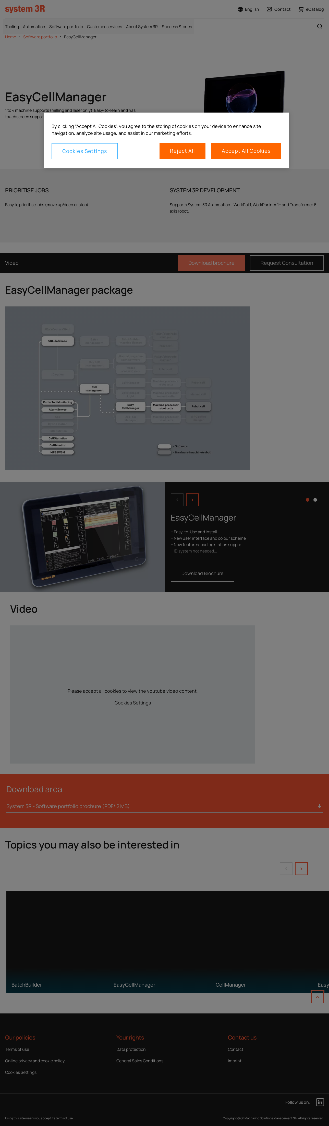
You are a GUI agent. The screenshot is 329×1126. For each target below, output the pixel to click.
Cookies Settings (84, 151)
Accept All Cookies (246, 150)
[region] (166, 140)
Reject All (182, 150)
